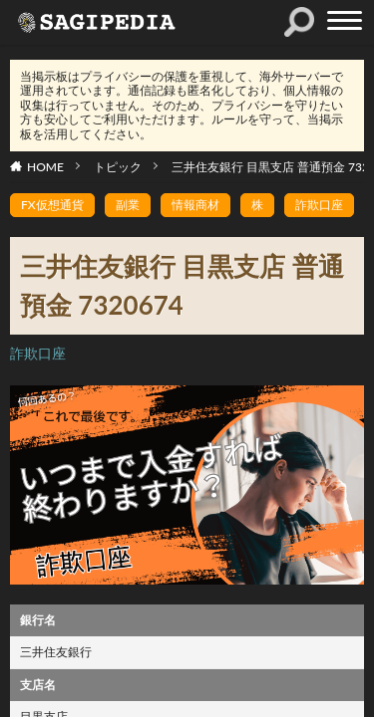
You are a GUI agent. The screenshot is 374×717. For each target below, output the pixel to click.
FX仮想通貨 (52, 204)
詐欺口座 (319, 204)
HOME (45, 166)
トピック (118, 166)
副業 (128, 204)
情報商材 (195, 204)
